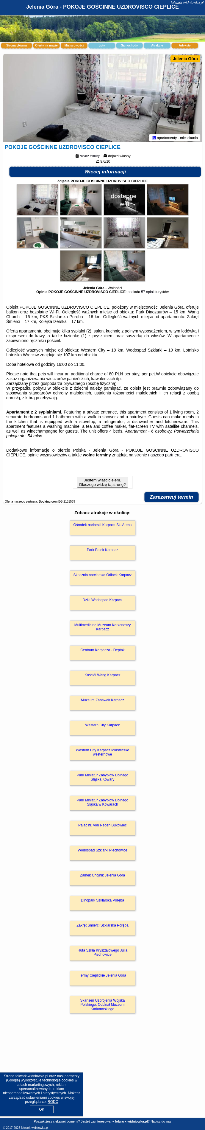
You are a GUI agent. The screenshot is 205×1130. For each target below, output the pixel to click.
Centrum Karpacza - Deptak (102, 651)
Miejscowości (74, 45)
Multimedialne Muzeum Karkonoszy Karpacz (102, 628)
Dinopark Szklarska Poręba (102, 901)
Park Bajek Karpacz (102, 551)
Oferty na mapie (46, 45)
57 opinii (147, 293)
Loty (101, 45)
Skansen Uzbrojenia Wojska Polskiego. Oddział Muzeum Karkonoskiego (102, 1006)
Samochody (129, 45)
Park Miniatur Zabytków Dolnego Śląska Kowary (102, 778)
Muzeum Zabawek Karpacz (102, 701)
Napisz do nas (161, 1121)
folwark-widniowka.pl (187, 3)
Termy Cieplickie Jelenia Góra (102, 976)
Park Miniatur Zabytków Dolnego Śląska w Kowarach (102, 803)
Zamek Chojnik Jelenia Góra (102, 876)
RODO (53, 1102)
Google (13, 1080)
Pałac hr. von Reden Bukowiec (102, 826)
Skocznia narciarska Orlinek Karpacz (102, 576)
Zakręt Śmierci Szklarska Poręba (102, 926)
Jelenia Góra (185, 58)
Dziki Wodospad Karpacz (103, 601)
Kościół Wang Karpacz (102, 676)
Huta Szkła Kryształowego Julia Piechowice (102, 953)
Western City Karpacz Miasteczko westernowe (102, 753)
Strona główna (16, 45)
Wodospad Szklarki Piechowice (102, 851)
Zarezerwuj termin (171, 498)
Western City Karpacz (102, 726)
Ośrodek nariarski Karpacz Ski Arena (102, 526)
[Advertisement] (102, 1073)
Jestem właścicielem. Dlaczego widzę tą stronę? (102, 483)
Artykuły (185, 45)
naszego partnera (164, 456)
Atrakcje (157, 45)
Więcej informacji (105, 173)
